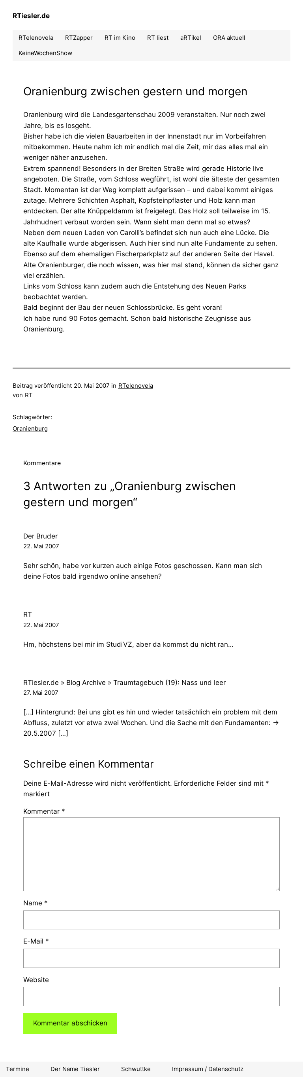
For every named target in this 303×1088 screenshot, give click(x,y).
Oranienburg (30, 428)
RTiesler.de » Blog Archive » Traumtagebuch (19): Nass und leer (124, 682)
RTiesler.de (31, 16)
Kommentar (44, 811)
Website (36, 980)
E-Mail (36, 941)
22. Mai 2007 (41, 546)
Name (35, 903)
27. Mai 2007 (40, 692)
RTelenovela (135, 385)
